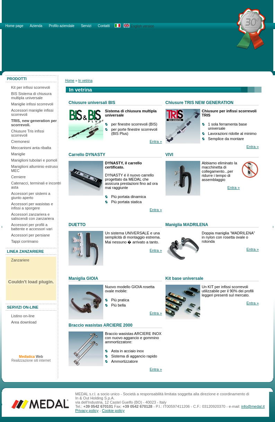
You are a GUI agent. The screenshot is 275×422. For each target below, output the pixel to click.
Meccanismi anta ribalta (31, 148)
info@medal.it (253, 406)
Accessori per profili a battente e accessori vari (31, 227)
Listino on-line (23, 316)
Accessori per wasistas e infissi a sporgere (32, 206)
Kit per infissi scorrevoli (30, 87)
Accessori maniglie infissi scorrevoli (32, 112)
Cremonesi (20, 141)
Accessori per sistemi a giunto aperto (30, 195)
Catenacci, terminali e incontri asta (36, 185)
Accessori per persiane (30, 235)
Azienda (36, 26)
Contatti (103, 26)
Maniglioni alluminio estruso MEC (34, 168)
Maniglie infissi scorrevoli (32, 104)
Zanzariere (20, 260)
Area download (23, 322)
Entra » (156, 141)
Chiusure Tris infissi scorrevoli (27, 133)
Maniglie (18, 154)
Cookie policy (113, 410)
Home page (15, 26)
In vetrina (85, 81)
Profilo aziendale (62, 26)
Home (69, 81)
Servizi (86, 26)
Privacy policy (86, 410)
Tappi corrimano (24, 241)
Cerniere (18, 177)
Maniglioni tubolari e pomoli (34, 160)
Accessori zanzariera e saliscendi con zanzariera (32, 216)
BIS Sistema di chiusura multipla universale (31, 96)
